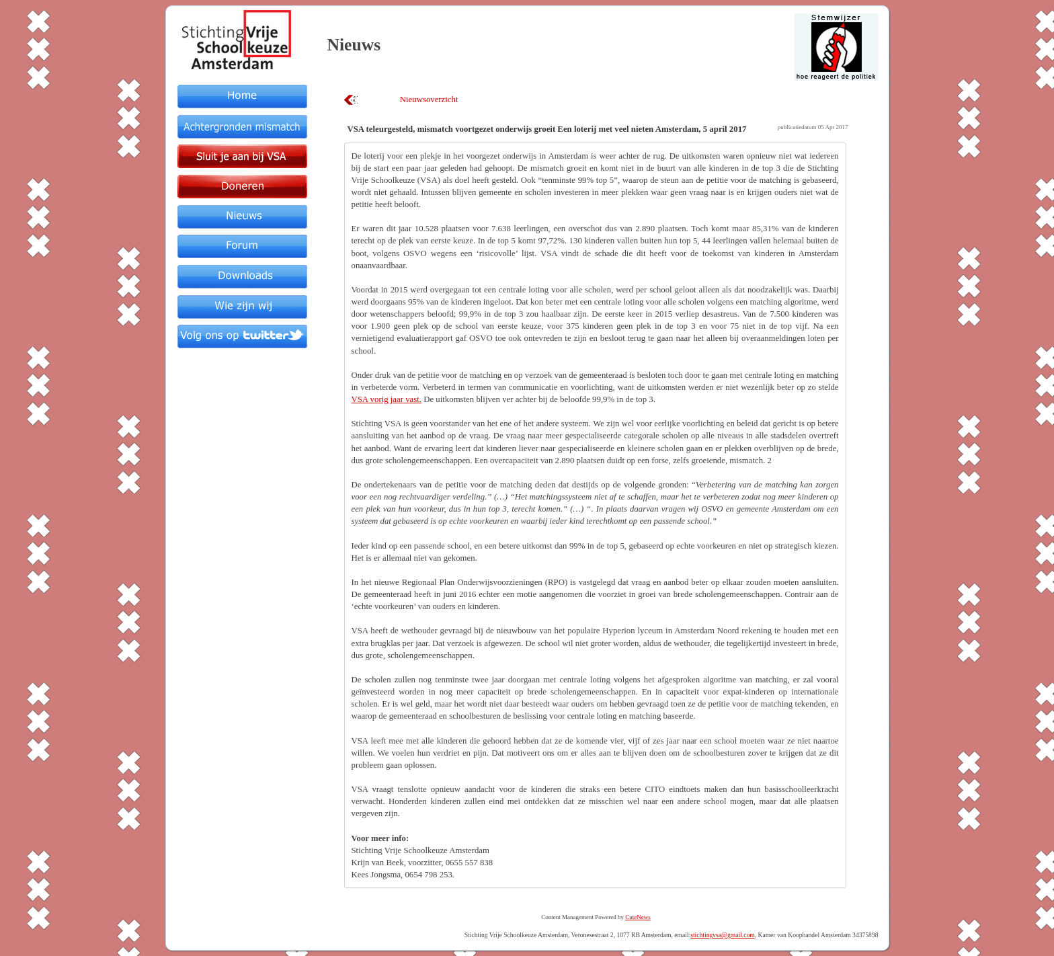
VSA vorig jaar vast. (387, 399)
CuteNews (638, 917)
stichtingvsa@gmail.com (722, 935)
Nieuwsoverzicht (429, 99)
